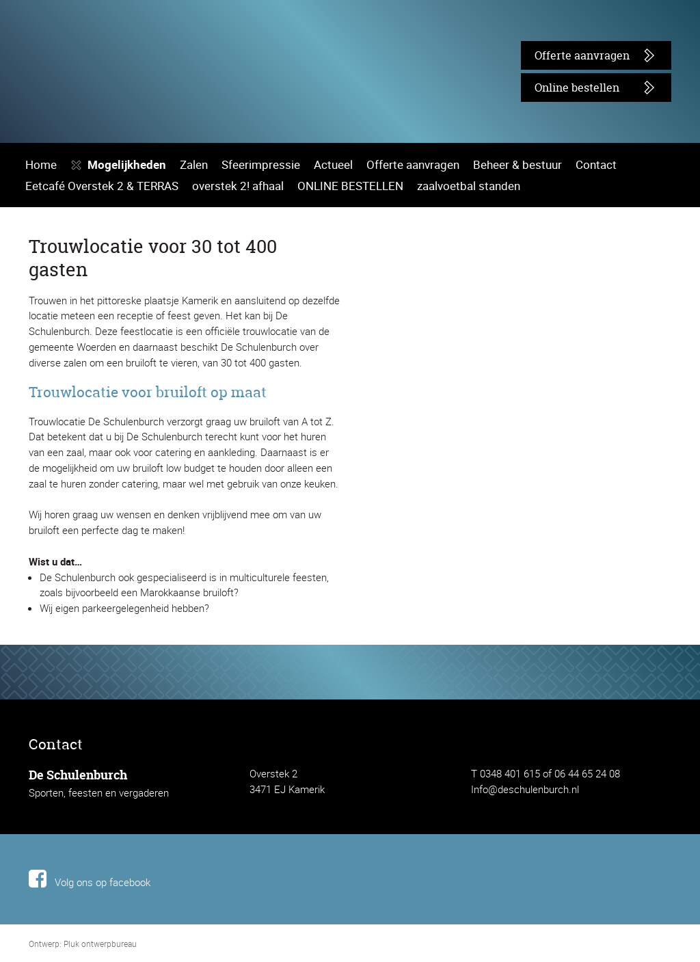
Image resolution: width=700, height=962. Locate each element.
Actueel (309, 414)
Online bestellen (570, 87)
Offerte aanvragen (574, 55)
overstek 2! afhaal (225, 435)
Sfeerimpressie (244, 414)
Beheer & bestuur (478, 414)
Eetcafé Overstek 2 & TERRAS (97, 435)
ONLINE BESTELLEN (334, 435)
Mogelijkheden (120, 414)
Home (39, 414)
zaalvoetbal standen (447, 435)
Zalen (184, 414)
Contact (549, 414)
